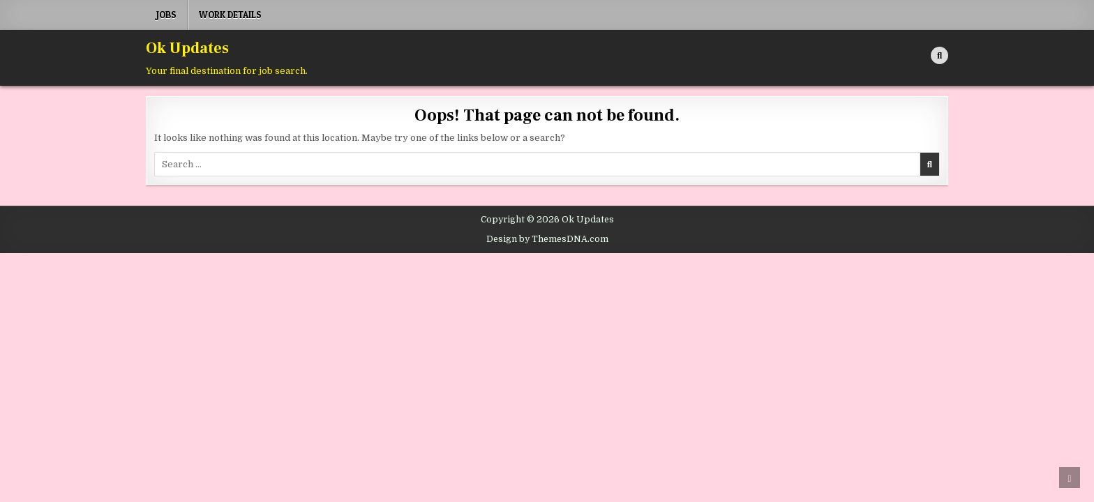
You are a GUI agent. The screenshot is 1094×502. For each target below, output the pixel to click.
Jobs (166, 14)
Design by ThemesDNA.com (547, 239)
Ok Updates (187, 48)
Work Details (230, 14)
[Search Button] (939, 55)
